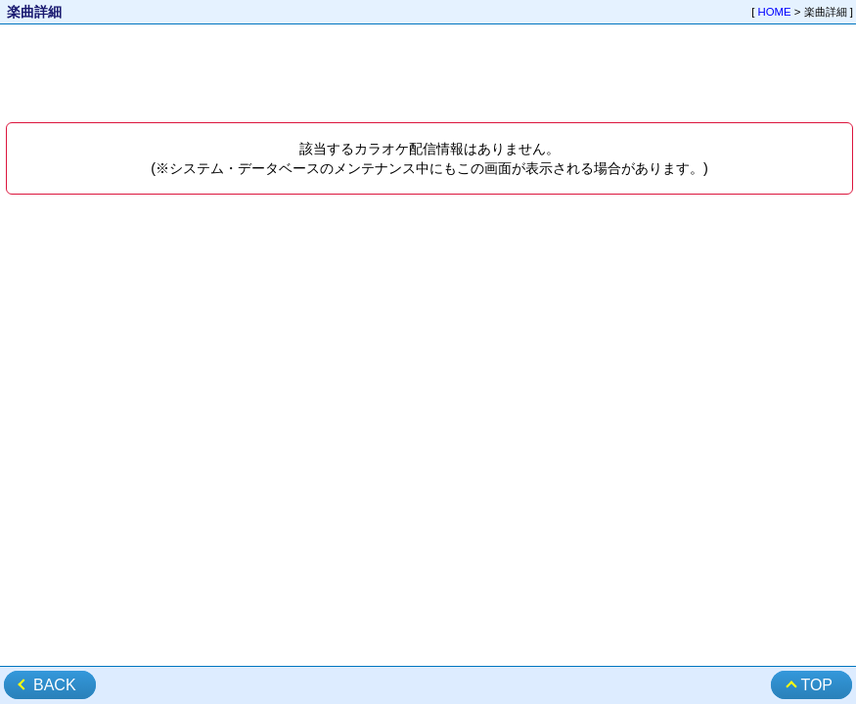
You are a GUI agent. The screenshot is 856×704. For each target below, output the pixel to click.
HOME (774, 12)
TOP (816, 685)
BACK (54, 685)
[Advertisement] (428, 74)
